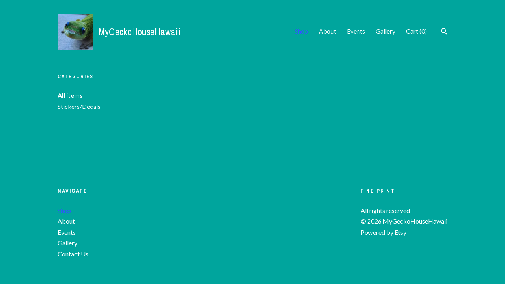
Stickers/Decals (79, 106)
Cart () (416, 31)
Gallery (385, 31)
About (327, 31)
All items (70, 95)
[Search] (444, 32)
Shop (301, 31)
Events (356, 31)
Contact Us (73, 254)
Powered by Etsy (383, 232)
